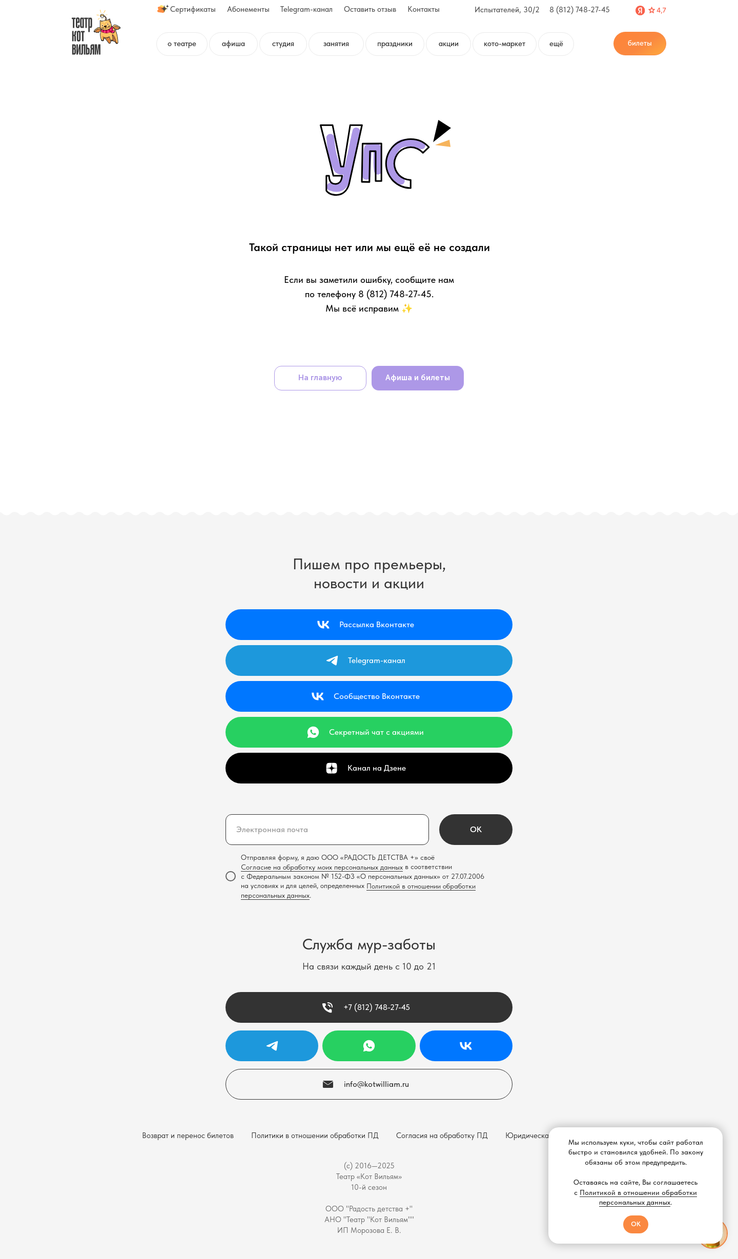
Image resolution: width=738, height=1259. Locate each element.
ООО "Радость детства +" (369, 1208)
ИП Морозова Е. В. (369, 1230)
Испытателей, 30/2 (507, 9)
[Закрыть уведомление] (715, 1135)
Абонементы (248, 9)
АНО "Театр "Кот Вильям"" (369, 1219)
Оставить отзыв (370, 9)
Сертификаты (193, 9)
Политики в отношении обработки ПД (315, 1135)
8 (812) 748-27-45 (579, 9)
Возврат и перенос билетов (188, 1135)
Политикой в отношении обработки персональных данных (638, 1197)
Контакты (423, 9)
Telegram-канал (306, 9)
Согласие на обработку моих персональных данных (322, 867)
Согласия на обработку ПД (442, 1135)
